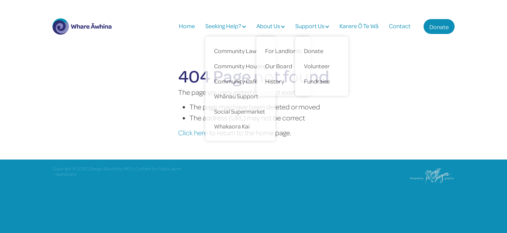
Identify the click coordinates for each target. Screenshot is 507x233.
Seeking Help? (225, 25)
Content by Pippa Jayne (158, 168)
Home (187, 25)
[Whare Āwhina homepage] (92, 26)
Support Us (312, 25)
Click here (193, 132)
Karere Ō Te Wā (359, 25)
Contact (400, 25)
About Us (270, 25)
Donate (439, 26)
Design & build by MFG (111, 168)
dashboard (65, 174)
